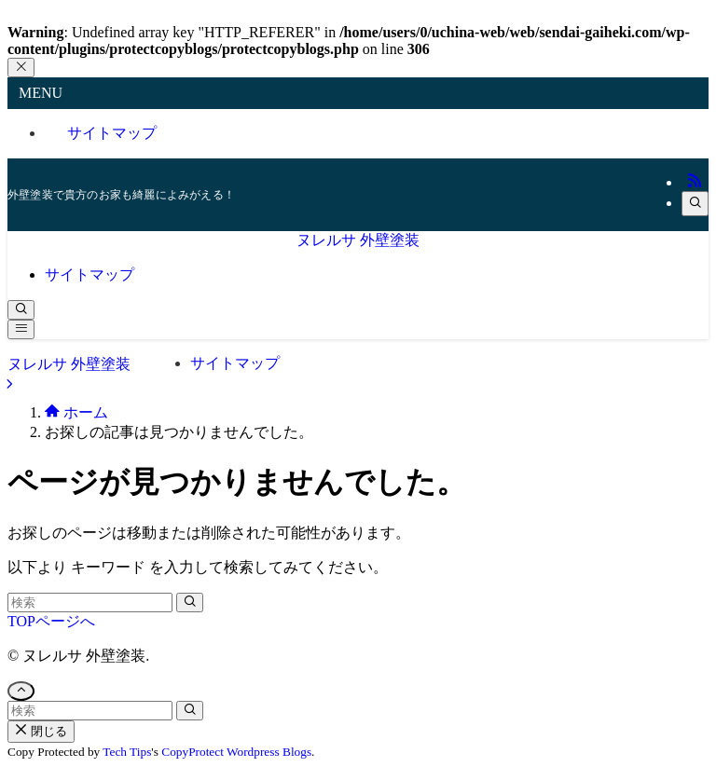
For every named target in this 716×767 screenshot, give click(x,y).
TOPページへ (51, 621)
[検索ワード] (89, 602)
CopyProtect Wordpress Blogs (236, 752)
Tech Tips (127, 752)
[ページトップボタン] (20, 691)
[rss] (695, 182)
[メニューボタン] (20, 329)
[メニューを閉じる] (20, 67)
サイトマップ (112, 133)
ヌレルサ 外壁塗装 (358, 240)
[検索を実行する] (189, 602)
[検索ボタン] (20, 310)
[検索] (695, 203)
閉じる (41, 731)
